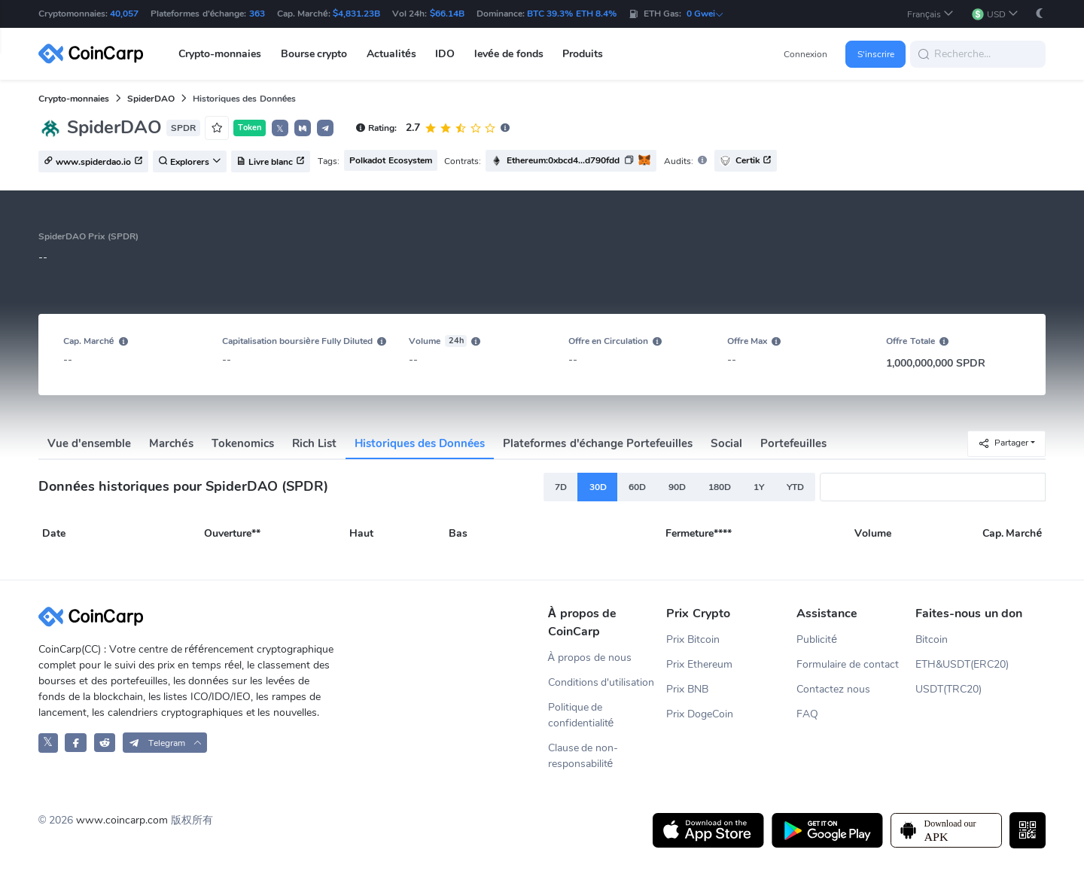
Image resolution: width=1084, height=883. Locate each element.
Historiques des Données (420, 443)
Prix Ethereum (699, 664)
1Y (759, 487)
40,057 (124, 14)
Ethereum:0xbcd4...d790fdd (563, 160)
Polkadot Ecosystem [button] (390, 160)
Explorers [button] (189, 162)
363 (257, 14)
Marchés (171, 443)
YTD (795, 487)
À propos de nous (590, 657)
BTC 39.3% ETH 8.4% (572, 14)
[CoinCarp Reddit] (105, 742)
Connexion (805, 54)
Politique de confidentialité (581, 715)
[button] (930, 14)
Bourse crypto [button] (314, 54)
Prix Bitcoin (693, 639)
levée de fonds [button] (509, 54)
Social (726, 443)
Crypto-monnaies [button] (219, 54)
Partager (1003, 443)
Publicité (816, 639)
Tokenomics (243, 443)
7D (561, 487)
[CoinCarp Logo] (94, 53)
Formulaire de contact (847, 664)
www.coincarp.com (122, 820)
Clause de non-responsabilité (583, 756)
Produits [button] (582, 54)
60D (637, 487)
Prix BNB (687, 689)
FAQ (807, 714)
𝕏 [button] (280, 129)
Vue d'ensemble (89, 443)
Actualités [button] (391, 54)
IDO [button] (445, 54)
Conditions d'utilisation (601, 682)
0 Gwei (705, 14)
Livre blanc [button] (270, 162)
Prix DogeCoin (699, 714)
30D (598, 487)
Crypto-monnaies (73, 99)
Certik (746, 161)
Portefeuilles (793, 443)
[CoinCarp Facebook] (76, 742)
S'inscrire (875, 54)
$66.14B (447, 14)
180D (719, 487)
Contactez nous (833, 689)
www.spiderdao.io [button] (93, 162)
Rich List (314, 443)
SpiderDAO (151, 99)
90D (677, 487)
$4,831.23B (356, 14)
